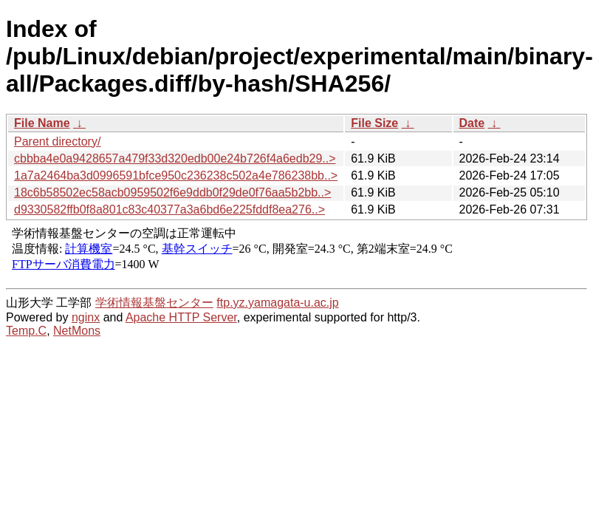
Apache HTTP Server (181, 317)
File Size (374, 123)
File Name (42, 123)
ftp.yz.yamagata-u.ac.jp (277, 302)
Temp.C (26, 330)
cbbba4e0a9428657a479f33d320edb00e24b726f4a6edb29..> (175, 158)
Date (472, 123)
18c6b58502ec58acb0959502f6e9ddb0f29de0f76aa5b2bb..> (172, 192)
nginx (86, 317)
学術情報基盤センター (154, 302)
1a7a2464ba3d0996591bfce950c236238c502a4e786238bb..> (175, 175)
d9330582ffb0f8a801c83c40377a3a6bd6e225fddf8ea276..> (169, 209)
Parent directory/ (57, 141)
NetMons (76, 330)
